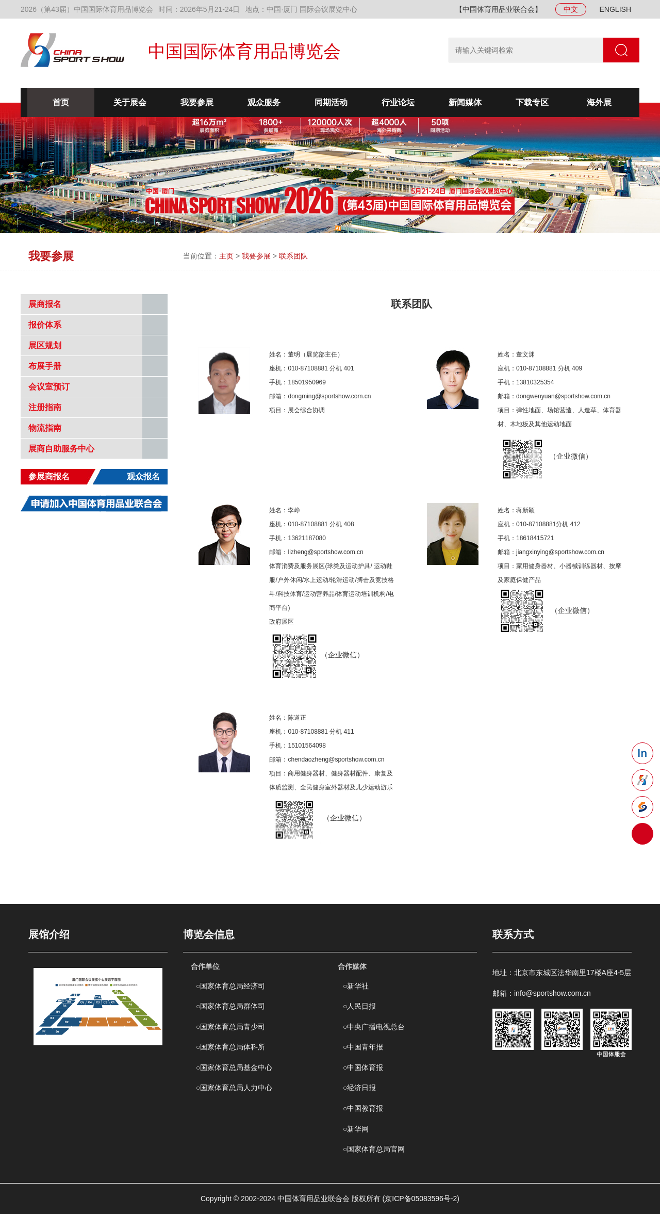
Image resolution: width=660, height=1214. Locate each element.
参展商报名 (49, 476)
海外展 (599, 102)
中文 (571, 9)
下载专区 (532, 102)
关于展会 (129, 102)
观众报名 (143, 476)
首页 (61, 102)
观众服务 (264, 102)
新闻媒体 (465, 102)
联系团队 (293, 256)
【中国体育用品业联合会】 (498, 9)
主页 (226, 256)
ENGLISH (615, 9)
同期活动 (331, 102)
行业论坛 (398, 102)
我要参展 (196, 102)
